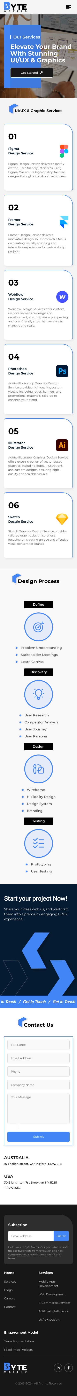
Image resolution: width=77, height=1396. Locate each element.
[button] (69, 7)
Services (46, 1273)
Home (9, 1273)
